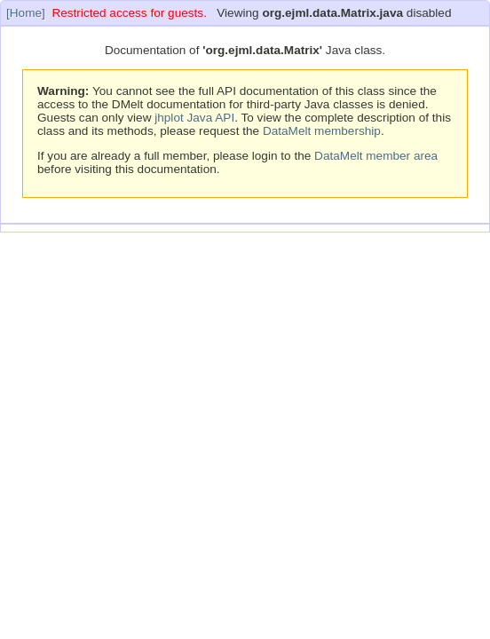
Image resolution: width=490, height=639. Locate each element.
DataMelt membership (322, 131)
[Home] (25, 13)
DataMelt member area (376, 155)
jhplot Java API (194, 117)
